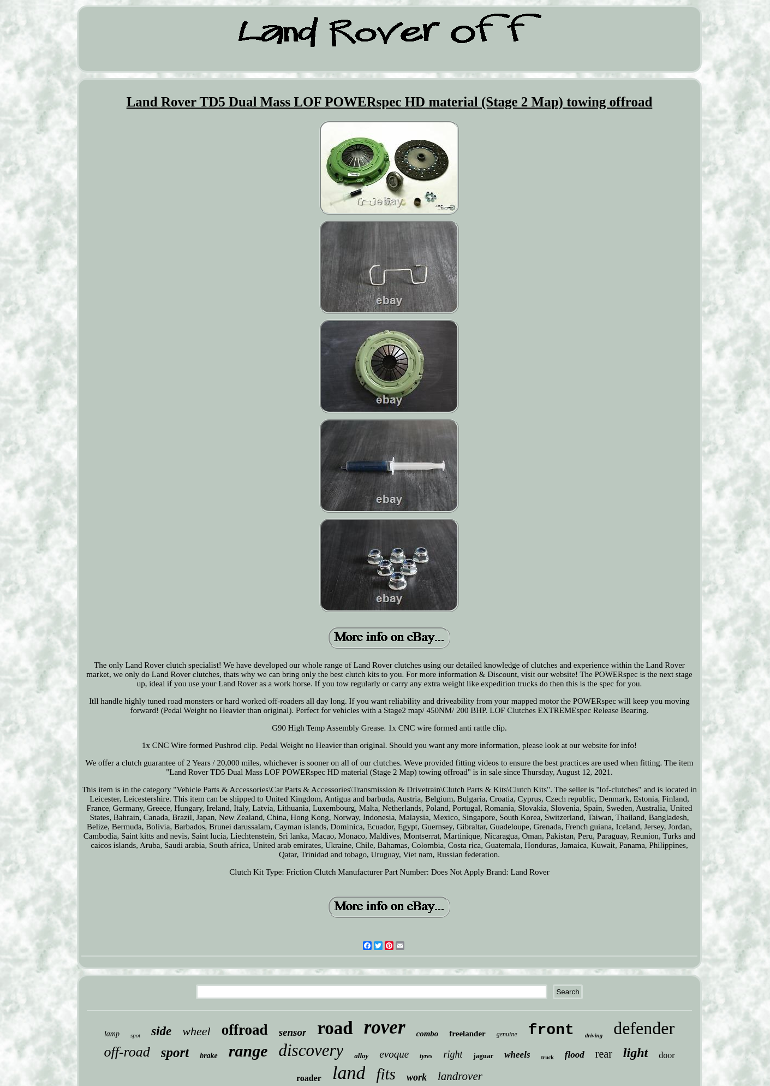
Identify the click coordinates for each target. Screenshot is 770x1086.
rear (603, 1054)
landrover (460, 1076)
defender (644, 1028)
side (161, 1031)
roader (308, 1078)
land (348, 1073)
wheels (517, 1054)
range (248, 1051)
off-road (127, 1052)
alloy (361, 1056)
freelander (467, 1033)
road (335, 1028)
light (635, 1053)
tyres (426, 1056)
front (551, 1030)
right (452, 1054)
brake (209, 1056)
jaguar (483, 1056)
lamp (112, 1034)
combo (427, 1033)
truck (547, 1057)
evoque (394, 1054)
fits (385, 1074)
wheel (196, 1031)
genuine (507, 1034)
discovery (311, 1050)
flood (574, 1054)
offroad (245, 1030)
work (417, 1077)
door (667, 1055)
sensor (293, 1032)
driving (593, 1035)
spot (135, 1035)
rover (384, 1027)
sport (175, 1052)
